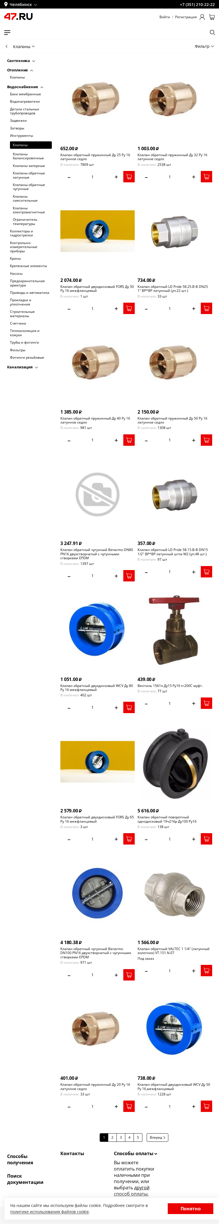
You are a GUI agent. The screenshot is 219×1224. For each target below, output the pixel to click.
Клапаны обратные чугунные (29, 187)
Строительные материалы (22, 314)
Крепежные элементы (28, 266)
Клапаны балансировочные (28, 156)
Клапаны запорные (29, 166)
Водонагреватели (25, 102)
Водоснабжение (25, 86)
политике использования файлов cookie (49, 1211)
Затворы (17, 128)
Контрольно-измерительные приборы (23, 247)
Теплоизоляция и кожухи (25, 333)
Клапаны (17, 77)
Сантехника (21, 60)
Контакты (72, 1153)
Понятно (191, 1209)
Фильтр (204, 46)
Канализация (22, 367)
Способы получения (20, 1159)
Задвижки (18, 121)
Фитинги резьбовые (27, 358)
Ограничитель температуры (25, 222)
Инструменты (21, 136)
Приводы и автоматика (29, 293)
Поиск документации (25, 1179)
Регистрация (186, 17)
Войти (164, 17)
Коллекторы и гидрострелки (21, 233)
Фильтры (17, 350)
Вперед (157, 1137)
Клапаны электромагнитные (29, 210)
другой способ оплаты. (132, 1190)
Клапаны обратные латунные (29, 175)
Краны (15, 259)
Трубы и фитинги (24, 342)
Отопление (20, 70)
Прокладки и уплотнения (20, 302)
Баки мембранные (25, 94)
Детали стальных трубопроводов (24, 111)
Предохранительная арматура (27, 283)
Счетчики (18, 323)
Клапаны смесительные (25, 199)
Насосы (16, 274)
